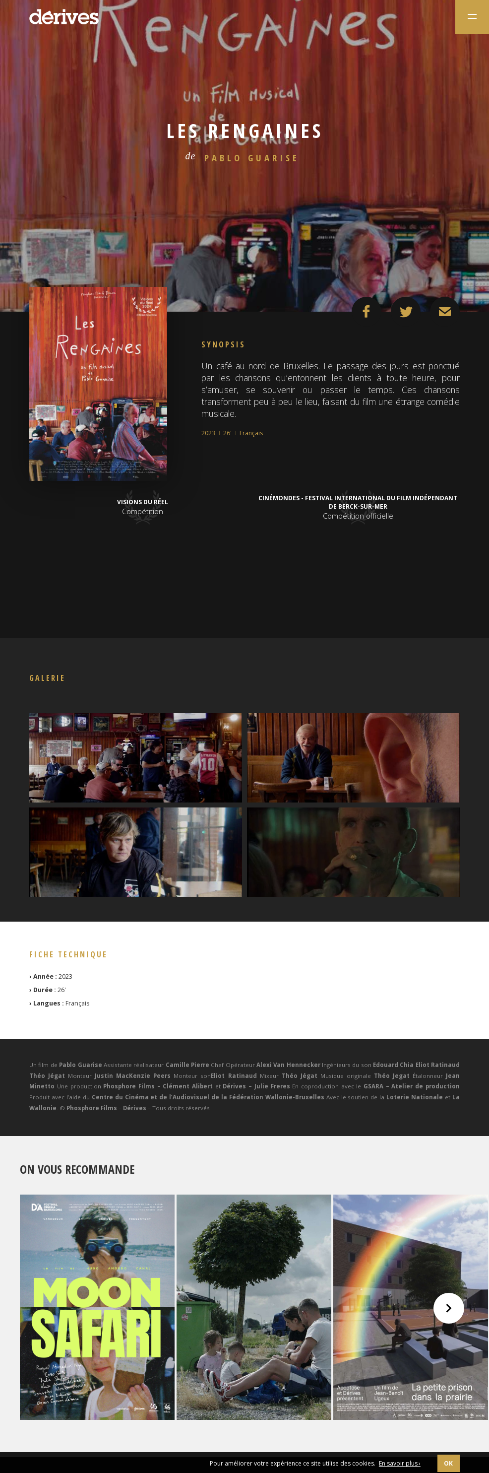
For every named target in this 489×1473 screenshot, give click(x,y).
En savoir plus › (400, 1463)
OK (448, 1463)
